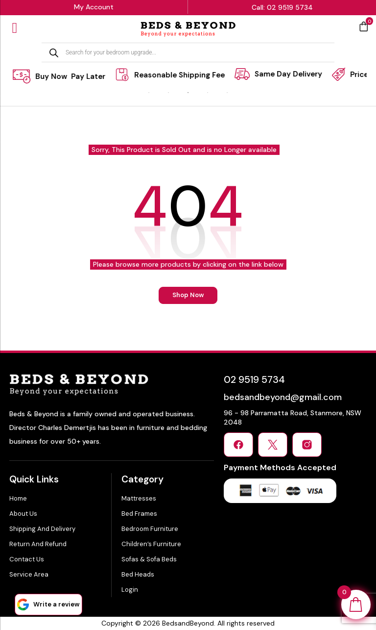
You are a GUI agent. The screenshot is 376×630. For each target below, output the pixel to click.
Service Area (28, 574)
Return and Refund (38, 544)
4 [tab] (207, 93)
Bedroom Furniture (149, 529)
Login (129, 589)
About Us (23, 513)
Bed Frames (139, 513)
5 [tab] (227, 93)
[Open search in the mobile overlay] (188, 52)
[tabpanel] (180, 75)
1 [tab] (149, 93)
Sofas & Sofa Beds (149, 559)
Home (18, 498)
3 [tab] (188, 93)
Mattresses (138, 498)
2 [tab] (168, 93)
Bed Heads (137, 574)
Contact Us (26, 559)
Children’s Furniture (151, 544)
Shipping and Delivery (42, 529)
